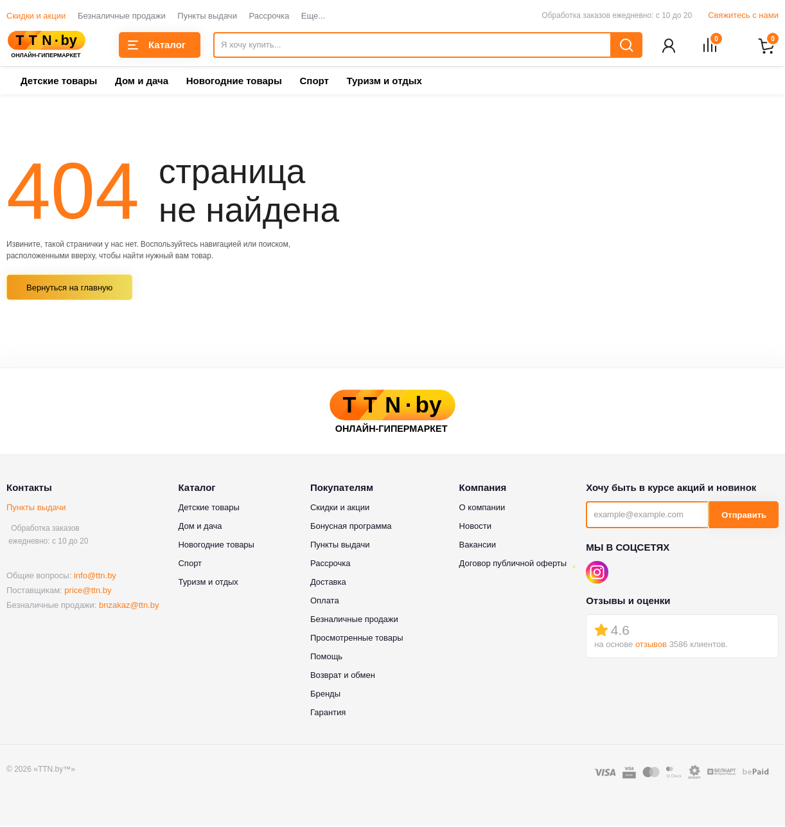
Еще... (313, 16)
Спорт (313, 81)
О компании (482, 508)
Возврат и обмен (342, 676)
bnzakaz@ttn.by (129, 606)
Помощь (326, 657)
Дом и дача (141, 81)
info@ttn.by (95, 577)
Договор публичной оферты (513, 564)
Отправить (743, 516)
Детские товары (59, 81)
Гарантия (328, 713)
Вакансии (477, 546)
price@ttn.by (87, 591)
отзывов (651, 645)
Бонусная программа (351, 527)
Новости (475, 527)
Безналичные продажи (122, 16)
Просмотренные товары (356, 639)
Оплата (324, 602)
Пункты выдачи (207, 16)
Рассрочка (269, 16)
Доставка (328, 583)
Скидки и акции (36, 16)
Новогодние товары (234, 81)
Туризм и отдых (383, 81)
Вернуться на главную (69, 289)
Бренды (325, 695)
